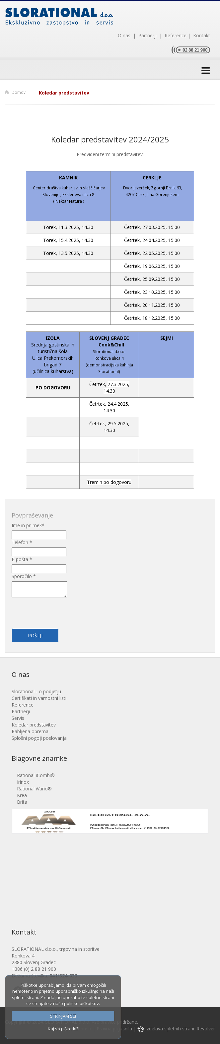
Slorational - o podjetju (36, 691)
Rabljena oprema (30, 731)
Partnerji (147, 35)
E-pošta (22, 559)
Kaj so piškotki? (63, 1029)
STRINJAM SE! (63, 1016)
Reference (174, 35)
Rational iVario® (34, 788)
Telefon (22, 542)
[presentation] (50, 609)
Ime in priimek (28, 525)
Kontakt (200, 35)
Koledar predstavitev (64, 93)
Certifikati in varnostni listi (39, 698)
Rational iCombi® (36, 775)
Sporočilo (24, 576)
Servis (18, 718)
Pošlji (35, 635)
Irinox (23, 782)
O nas (125, 35)
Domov (19, 92)
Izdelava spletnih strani (165, 1028)
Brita (22, 802)
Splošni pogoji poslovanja (39, 738)
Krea (22, 795)
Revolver (205, 1028)
